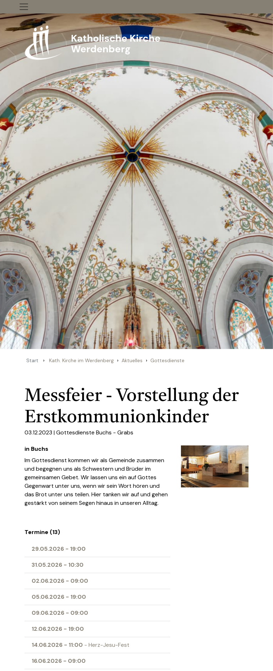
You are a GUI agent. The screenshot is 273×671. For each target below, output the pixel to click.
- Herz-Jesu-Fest (80, 645)
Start (32, 360)
